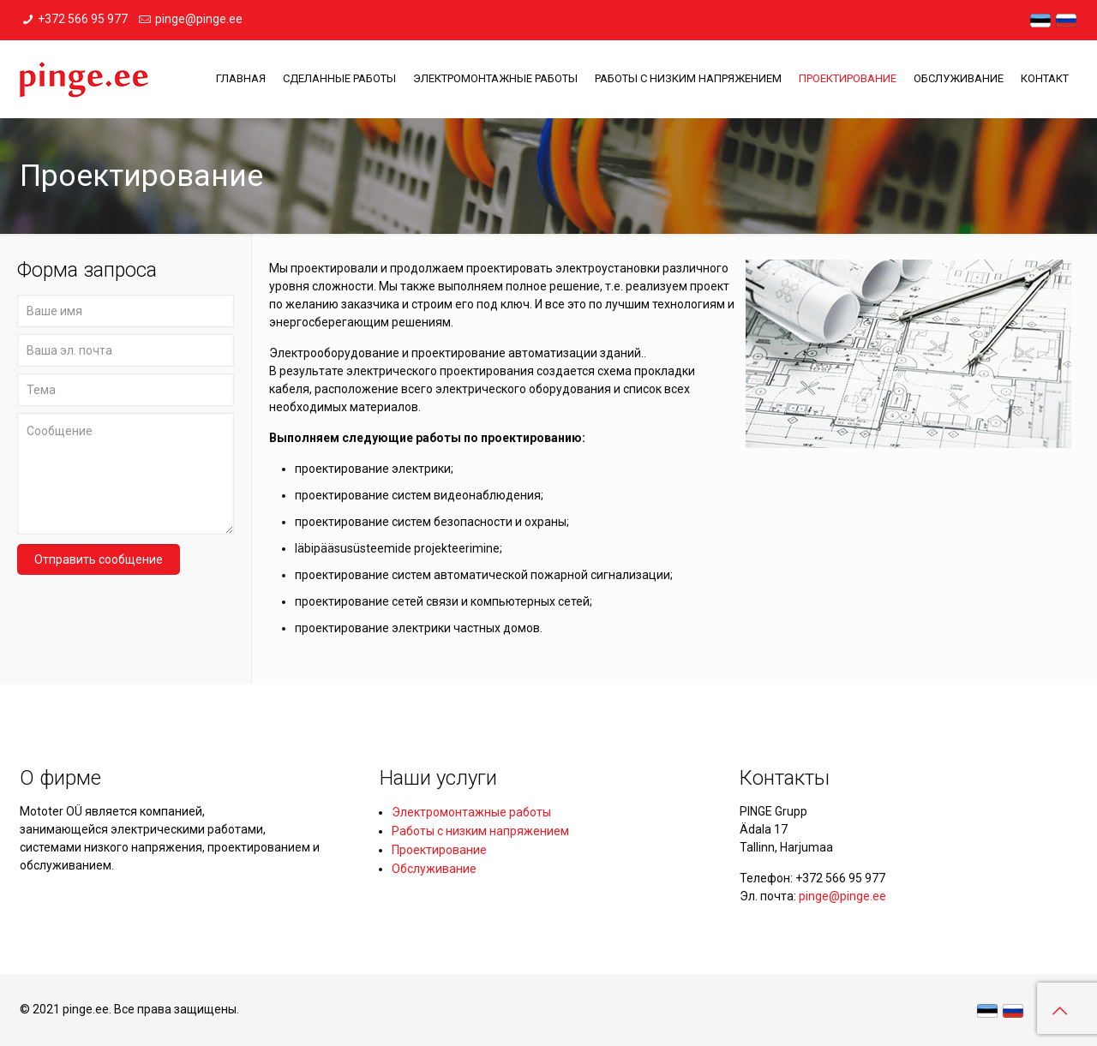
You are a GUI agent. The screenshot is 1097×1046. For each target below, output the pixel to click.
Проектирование (439, 850)
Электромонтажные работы (471, 812)
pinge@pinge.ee (199, 19)
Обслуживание (434, 869)
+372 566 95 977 (83, 19)
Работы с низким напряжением (480, 831)
